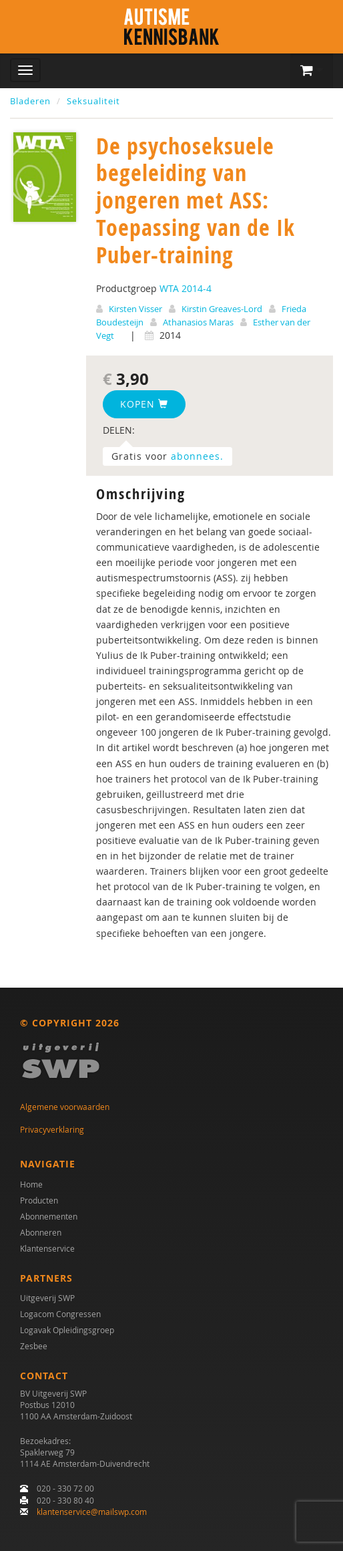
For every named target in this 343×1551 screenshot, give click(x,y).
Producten (39, 1200)
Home (31, 1184)
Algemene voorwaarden (64, 1106)
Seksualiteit (93, 101)
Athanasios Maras (198, 322)
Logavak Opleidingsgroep (67, 1329)
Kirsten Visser (135, 309)
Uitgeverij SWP (47, 1297)
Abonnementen (48, 1216)
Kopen (144, 404)
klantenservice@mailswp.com (92, 1511)
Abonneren (40, 1232)
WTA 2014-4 (185, 288)
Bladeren (30, 101)
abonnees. (197, 456)
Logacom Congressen (60, 1313)
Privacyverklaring (52, 1129)
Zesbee (33, 1346)
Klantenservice (47, 1248)
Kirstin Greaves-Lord (222, 309)
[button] (311, 70)
